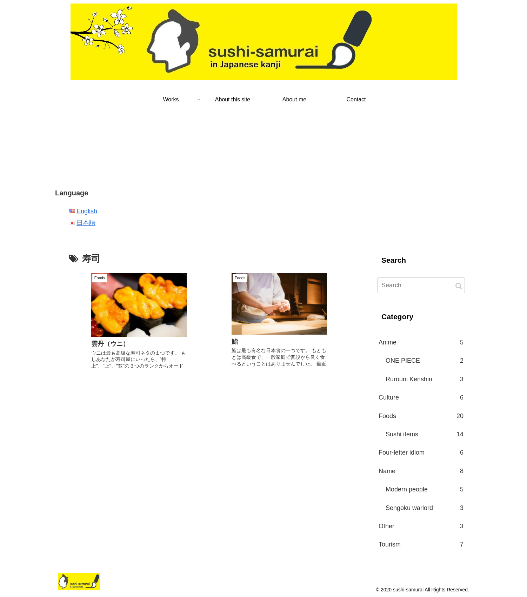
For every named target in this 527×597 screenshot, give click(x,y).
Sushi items (424, 434)
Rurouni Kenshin (424, 379)
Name (421, 471)
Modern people (424, 489)
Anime (421, 342)
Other (421, 526)
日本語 (85, 222)
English (86, 211)
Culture (421, 397)
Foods (421, 416)
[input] (421, 285)
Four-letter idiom (421, 452)
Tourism (421, 544)
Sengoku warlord (424, 508)
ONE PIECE (424, 360)
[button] (459, 286)
